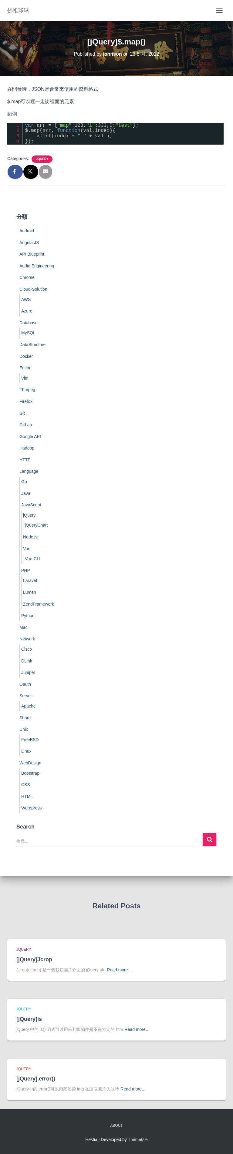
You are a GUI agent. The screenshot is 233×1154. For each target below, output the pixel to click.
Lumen (29, 592)
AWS (26, 299)
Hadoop (26, 448)
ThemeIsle (138, 1139)
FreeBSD (30, 739)
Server (25, 695)
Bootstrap (30, 773)
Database (28, 322)
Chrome (27, 277)
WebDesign (30, 762)
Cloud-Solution (33, 289)
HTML (27, 796)
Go (24, 481)
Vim (25, 378)
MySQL (28, 332)
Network (27, 638)
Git (22, 413)
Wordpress (31, 808)
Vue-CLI (32, 558)
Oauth (25, 684)
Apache (28, 706)
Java (25, 493)
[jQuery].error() (35, 1079)
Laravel (30, 580)
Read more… (119, 969)
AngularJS (29, 242)
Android (26, 230)
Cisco (26, 649)
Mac (23, 627)
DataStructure (32, 344)
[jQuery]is (29, 1019)
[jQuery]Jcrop (34, 959)
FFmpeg (27, 389)
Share (25, 717)
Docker (26, 356)
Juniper (28, 672)
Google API (30, 436)
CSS (25, 784)
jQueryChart (36, 525)
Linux (26, 751)
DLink (26, 661)
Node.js (30, 537)
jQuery (42, 159)
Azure (26, 311)
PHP (25, 570)
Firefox (25, 401)
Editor (25, 367)
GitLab (25, 424)
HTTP (25, 459)
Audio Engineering (36, 265)
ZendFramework (38, 604)
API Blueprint (31, 254)
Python (28, 615)
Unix (23, 729)
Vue (26, 548)
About (116, 1125)
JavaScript (31, 504)
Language (28, 471)
